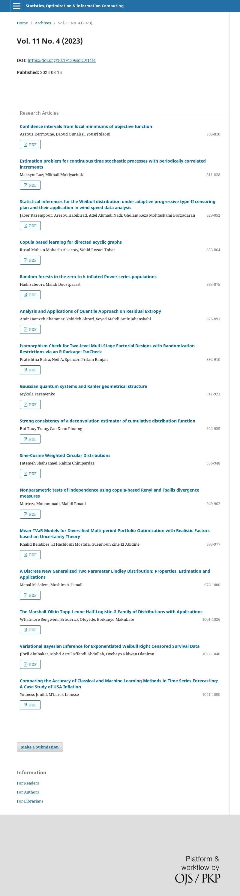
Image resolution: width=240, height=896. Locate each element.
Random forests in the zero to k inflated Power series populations (88, 276)
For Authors (28, 792)
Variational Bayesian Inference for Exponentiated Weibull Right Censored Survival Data (110, 646)
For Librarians (30, 801)
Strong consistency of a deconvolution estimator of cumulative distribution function (107, 421)
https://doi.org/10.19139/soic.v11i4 (62, 60)
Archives (43, 23)
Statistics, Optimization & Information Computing (75, 5)
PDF (32, 144)
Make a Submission (40, 747)
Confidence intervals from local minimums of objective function (86, 126)
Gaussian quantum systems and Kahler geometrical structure (83, 386)
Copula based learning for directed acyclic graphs (71, 242)
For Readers (28, 783)
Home (22, 23)
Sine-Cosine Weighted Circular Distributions (65, 455)
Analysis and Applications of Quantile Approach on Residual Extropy (90, 311)
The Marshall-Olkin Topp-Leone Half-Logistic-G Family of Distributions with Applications (111, 611)
